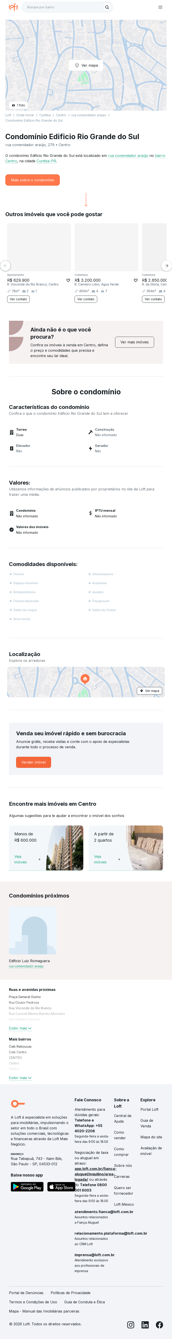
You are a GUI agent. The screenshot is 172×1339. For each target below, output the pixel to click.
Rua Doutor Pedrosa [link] (24, 1002)
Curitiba (45, 115)
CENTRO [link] (15, 1058)
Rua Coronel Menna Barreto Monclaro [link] (37, 1014)
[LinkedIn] (145, 1325)
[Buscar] (107, 7)
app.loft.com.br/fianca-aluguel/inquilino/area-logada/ (95, 1174)
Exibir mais (20, 1028)
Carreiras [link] (122, 1176)
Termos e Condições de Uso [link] (33, 1302)
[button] (86, 682)
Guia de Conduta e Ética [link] (84, 1302)
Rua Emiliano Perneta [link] (24, 1019)
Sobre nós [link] (123, 1165)
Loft (8, 115)
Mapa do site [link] (151, 1137)
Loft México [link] (124, 1204)
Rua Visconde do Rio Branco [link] (30, 1008)
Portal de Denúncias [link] (26, 1293)
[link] (134, 342)
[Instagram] (130, 1325)
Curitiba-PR (46, 161)
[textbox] (67, 7)
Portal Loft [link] (149, 1109)
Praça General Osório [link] (25, 997)
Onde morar (25, 115)
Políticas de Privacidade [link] (70, 1293)
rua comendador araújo (128, 155)
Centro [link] (14, 1063)
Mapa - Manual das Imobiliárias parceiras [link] (44, 1311)
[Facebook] (159, 1325)
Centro (61, 115)
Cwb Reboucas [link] (20, 1046)
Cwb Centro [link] (18, 1052)
